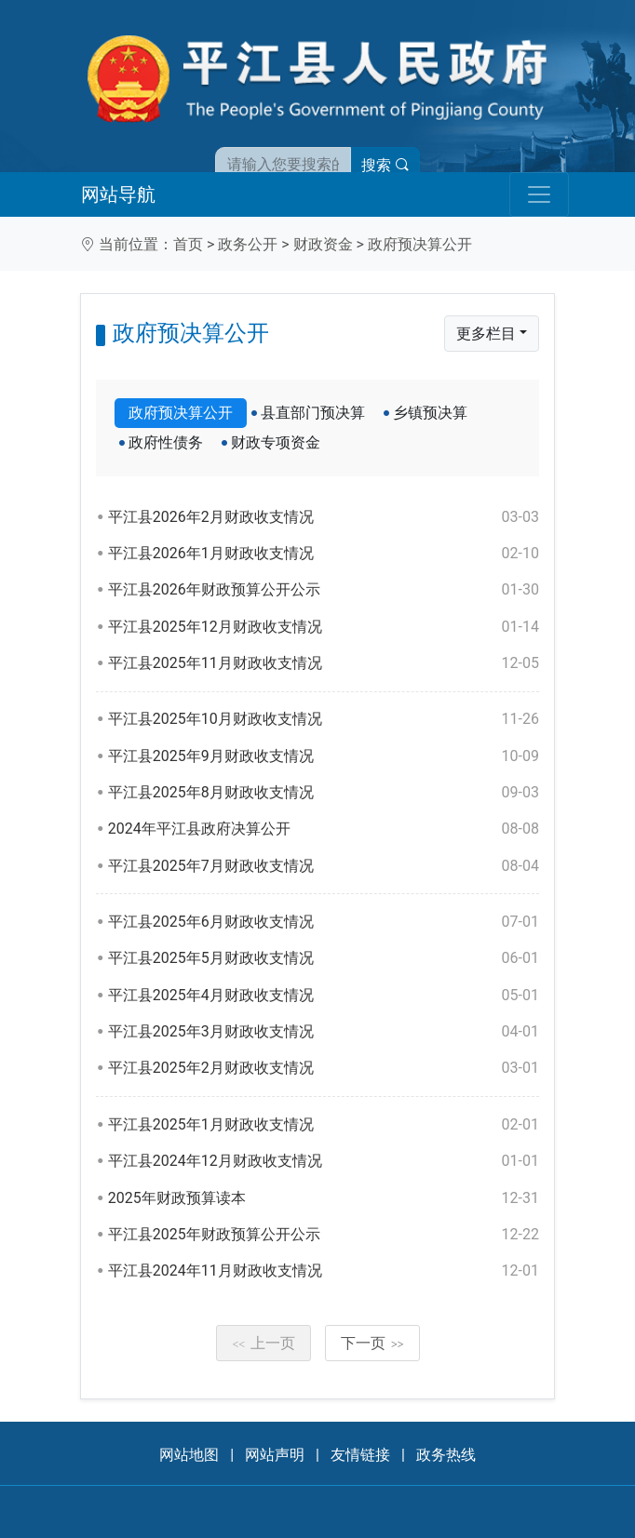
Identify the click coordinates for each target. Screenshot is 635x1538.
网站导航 (118, 194)
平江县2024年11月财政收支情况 (323, 1271)
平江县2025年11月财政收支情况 (323, 663)
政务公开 (247, 244)
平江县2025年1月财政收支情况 (323, 1125)
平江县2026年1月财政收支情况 (323, 553)
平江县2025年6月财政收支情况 (323, 922)
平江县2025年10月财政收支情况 (323, 719)
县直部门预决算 (313, 412)
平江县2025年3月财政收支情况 (323, 1032)
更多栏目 (486, 333)
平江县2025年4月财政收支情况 (323, 995)
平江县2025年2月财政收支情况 (323, 1068)
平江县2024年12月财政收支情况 (323, 1161)
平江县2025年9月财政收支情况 (323, 756)
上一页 (263, 1343)
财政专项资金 (275, 442)
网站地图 (189, 1455)
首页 (188, 244)
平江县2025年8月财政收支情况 (323, 793)
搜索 (385, 165)
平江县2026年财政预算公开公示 (323, 590)
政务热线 (446, 1455)
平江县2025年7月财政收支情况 (323, 866)
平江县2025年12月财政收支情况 (323, 627)
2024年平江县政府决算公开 (323, 829)
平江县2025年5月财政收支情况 (323, 958)
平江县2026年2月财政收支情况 (323, 517)
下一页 (372, 1343)
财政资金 (323, 244)
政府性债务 (165, 442)
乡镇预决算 (430, 412)
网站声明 (274, 1455)
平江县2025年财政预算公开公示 (323, 1235)
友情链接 (360, 1455)
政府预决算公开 (420, 244)
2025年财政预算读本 (323, 1198)
